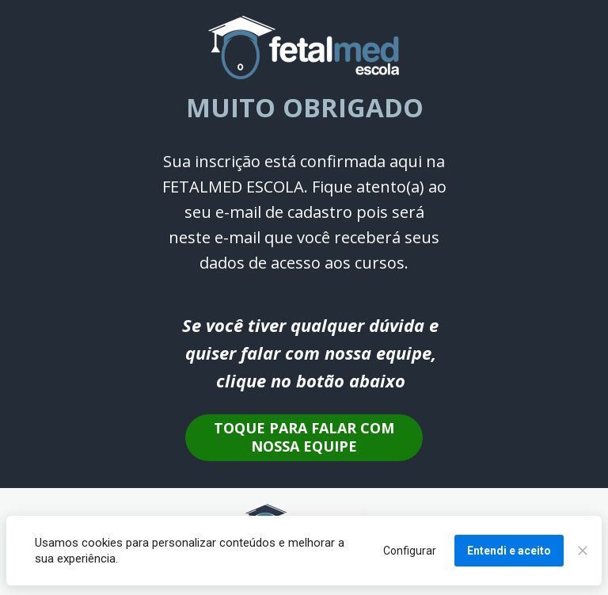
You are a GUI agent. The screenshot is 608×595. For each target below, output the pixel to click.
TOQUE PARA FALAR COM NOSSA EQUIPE (304, 437)
